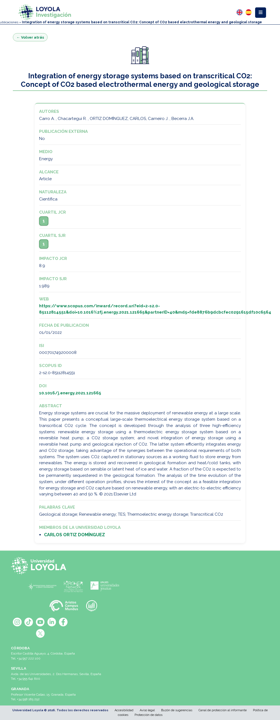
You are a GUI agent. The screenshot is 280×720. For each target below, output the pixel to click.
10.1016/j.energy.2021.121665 (70, 393)
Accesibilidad (124, 710)
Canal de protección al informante (223, 710)
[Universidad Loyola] (40, 566)
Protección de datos (148, 715)
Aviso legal (147, 710)
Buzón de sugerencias (176, 710)
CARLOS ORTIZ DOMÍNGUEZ (74, 534)
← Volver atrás (30, 37)
